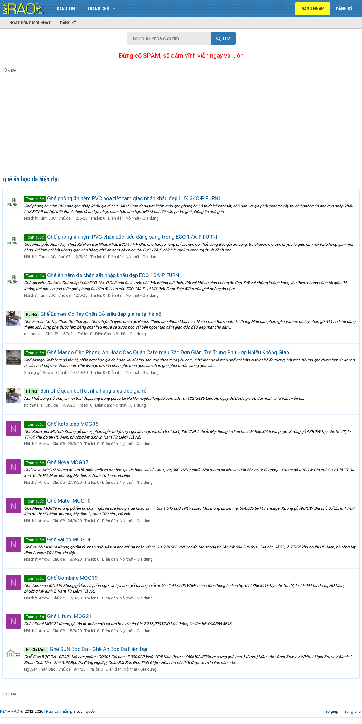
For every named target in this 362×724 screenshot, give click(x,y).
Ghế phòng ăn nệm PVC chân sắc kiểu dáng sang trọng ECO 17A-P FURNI (121, 237)
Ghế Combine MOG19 (62, 578)
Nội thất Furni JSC (40, 218)
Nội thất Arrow (37, 443)
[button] (114, 8)
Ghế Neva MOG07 (57, 462)
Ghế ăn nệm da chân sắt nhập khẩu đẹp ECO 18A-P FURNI (103, 275)
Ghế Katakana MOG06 (62, 424)
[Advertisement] (181, 125)
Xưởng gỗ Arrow (39, 372)
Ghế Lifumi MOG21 (59, 616)
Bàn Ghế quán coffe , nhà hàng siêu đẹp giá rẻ (86, 391)
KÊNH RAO (9, 711)
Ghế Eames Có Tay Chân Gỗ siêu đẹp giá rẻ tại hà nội (94, 314)
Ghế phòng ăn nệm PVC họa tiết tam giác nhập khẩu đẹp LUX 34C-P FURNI (122, 198)
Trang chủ (98, 8)
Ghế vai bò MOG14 (58, 539)
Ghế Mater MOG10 (58, 501)
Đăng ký (68, 22)
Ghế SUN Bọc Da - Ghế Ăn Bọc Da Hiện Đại (86, 649)
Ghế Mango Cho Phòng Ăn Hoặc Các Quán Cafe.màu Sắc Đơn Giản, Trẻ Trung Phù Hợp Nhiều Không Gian (157, 352)
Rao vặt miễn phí (61, 711)
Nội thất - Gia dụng (142, 218)
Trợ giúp (331, 711)
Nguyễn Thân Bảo (40, 669)
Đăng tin (66, 8)
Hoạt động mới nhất (30, 22)
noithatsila (34, 333)
